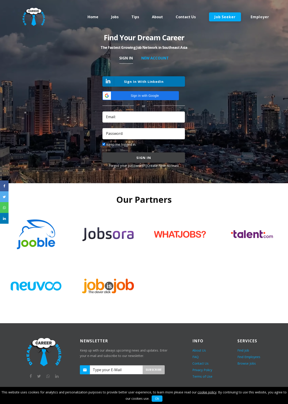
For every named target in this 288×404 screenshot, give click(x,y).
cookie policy (207, 392)
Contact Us (200, 363)
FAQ (195, 357)
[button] (140, 95)
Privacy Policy (202, 370)
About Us (199, 350)
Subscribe (154, 370)
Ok (157, 398)
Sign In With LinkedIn (133, 81)
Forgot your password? (127, 165)
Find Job (243, 350)
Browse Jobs (246, 363)
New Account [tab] (155, 58)
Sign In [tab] (126, 58)
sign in (143, 157)
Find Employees (248, 357)
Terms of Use (202, 376)
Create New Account (163, 165)
